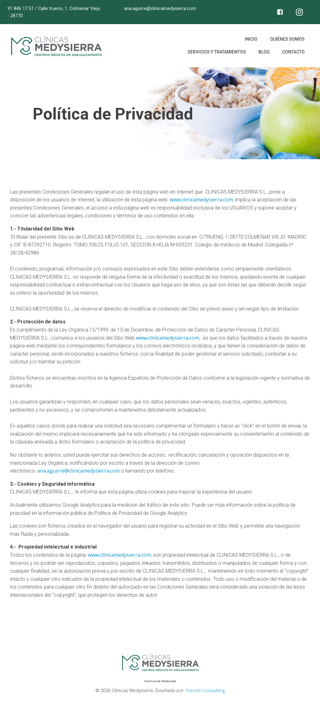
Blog (263, 52)
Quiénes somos (287, 40)
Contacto (293, 52)
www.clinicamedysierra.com (201, 200)
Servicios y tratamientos (216, 52)
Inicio (250, 40)
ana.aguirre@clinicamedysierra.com (78, 471)
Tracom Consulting (205, 690)
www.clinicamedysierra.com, (169, 338)
